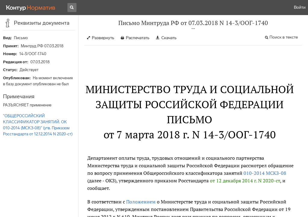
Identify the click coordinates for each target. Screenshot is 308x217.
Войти (300, 7)
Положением (141, 201)
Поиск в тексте (283, 37)
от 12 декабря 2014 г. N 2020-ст (245, 180)
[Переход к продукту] (30, 7)
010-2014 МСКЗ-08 (265, 173)
